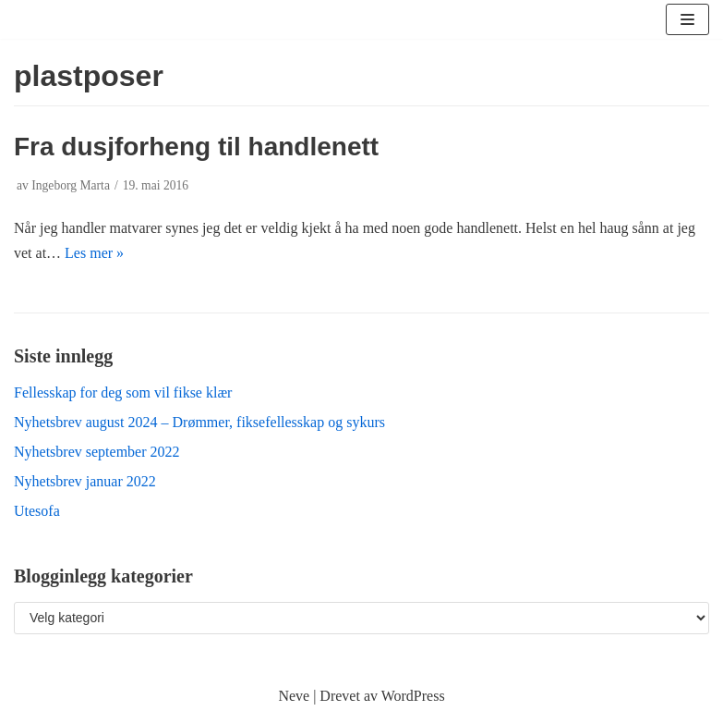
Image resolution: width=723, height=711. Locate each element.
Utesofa (37, 511)
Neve (293, 696)
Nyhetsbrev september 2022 (97, 452)
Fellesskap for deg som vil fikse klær (123, 392)
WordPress (413, 696)
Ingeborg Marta (70, 185)
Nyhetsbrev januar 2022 (85, 481)
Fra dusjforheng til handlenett (196, 146)
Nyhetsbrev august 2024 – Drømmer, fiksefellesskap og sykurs (199, 422)
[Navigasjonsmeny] (687, 19)
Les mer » (94, 253)
